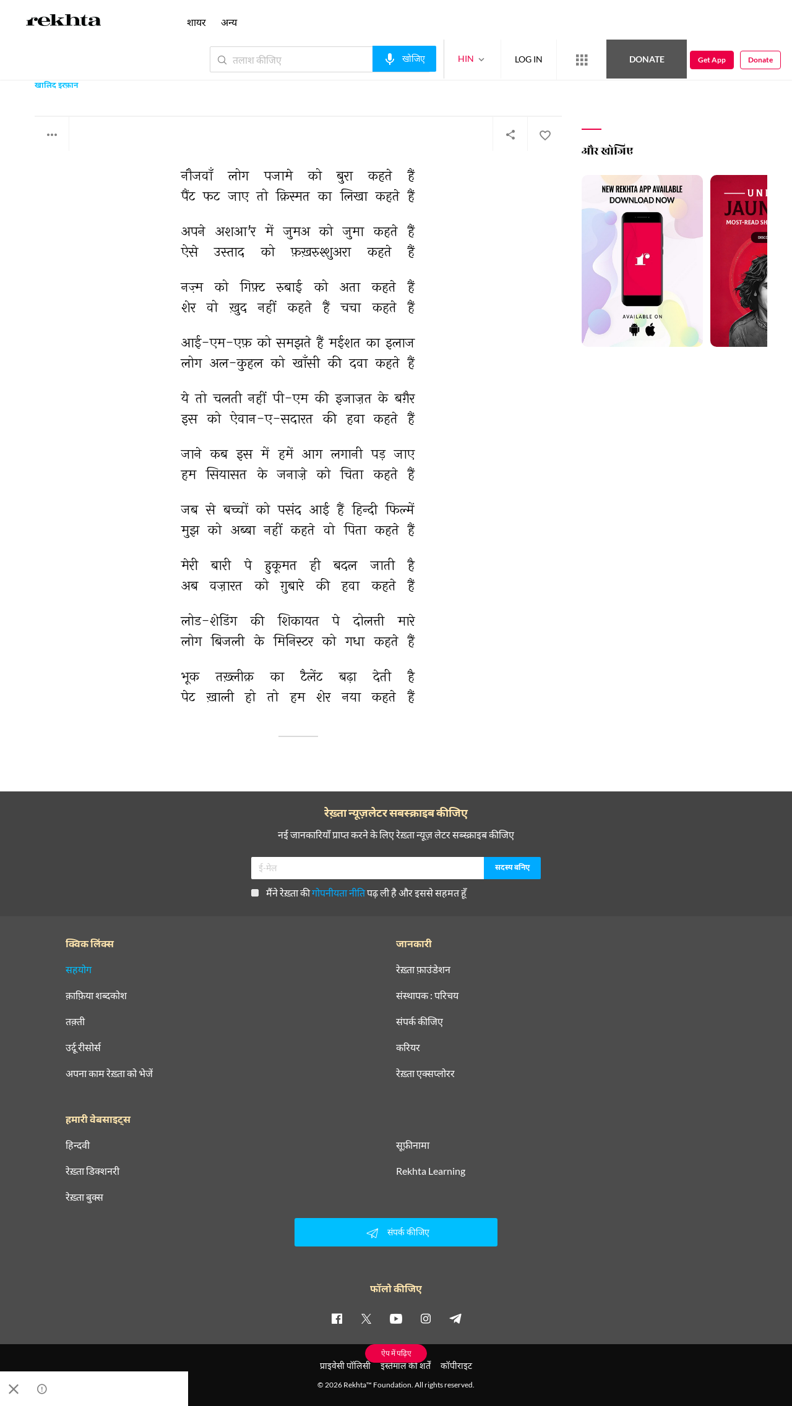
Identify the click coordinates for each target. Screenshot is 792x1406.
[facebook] (336, 1318)
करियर (408, 1047)
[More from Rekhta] (581, 60)
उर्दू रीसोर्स (83, 1047)
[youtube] (396, 1318)
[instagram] (426, 1318)
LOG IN (529, 59)
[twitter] (366, 1318)
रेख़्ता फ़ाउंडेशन (423, 969)
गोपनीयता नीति (338, 892)
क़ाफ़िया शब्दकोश (96, 995)
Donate (647, 59)
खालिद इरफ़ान (56, 86)
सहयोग (79, 969)
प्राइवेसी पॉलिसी (345, 1365)
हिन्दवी (78, 1145)
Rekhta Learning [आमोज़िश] (430, 1171)
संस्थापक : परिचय (427, 995)
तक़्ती (75, 1021)
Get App (712, 59)
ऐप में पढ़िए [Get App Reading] (396, 1353)
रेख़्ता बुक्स (84, 1197)
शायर (196, 22)
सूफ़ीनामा (412, 1145)
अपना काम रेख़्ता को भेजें (109, 1073)
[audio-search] (404, 59)
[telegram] (455, 1318)
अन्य (229, 22)
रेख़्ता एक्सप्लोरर (425, 1073)
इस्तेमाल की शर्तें (406, 1365)
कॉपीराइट (456, 1365)
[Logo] (63, 22)
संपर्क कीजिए (419, 1021)
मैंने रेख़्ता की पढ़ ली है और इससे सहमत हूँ (359, 892)
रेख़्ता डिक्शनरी (92, 1171)
